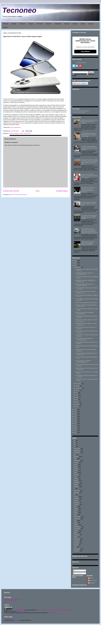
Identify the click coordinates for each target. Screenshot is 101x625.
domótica (76, 474)
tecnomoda (77, 538)
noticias (76, 512)
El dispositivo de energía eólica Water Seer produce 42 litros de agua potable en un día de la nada (89, 162)
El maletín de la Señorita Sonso (80, 111)
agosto (77, 390)
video (75, 546)
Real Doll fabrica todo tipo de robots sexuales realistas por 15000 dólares (88, 135)
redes (75, 520)
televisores (76, 540)
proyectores (77, 518)
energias (76, 480)
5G (74, 442)
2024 (75, 265)
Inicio (37, 191)
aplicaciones (77, 450)
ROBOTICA (22, 24)
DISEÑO (83, 24)
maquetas (76, 498)
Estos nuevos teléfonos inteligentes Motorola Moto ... (84, 313)
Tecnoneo (19, 10)
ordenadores (77, 516)
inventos (76, 496)
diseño (75, 472)
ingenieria (76, 492)
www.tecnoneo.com (22, 611)
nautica (76, 510)
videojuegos (77, 548)
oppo (11, 127)
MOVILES (66, 24)
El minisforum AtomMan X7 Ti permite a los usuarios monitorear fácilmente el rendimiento (89, 190)
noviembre (78, 383)
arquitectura (77, 452)
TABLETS (75, 24)
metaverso (76, 502)
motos (75, 506)
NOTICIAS (90, 24)
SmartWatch (77, 528)
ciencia (75, 464)
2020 (75, 416)
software (76, 530)
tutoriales (76, 544)
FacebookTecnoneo (81, 62)
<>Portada (7, 619)
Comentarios (77, 573)
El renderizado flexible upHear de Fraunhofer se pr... (84, 273)
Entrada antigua (62, 191)
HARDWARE (58, 24)
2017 (75, 423)
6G (74, 444)
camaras (76, 462)
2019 (75, 418)
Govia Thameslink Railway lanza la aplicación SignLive (84, 284)
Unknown (92, 583)
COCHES (14, 24)
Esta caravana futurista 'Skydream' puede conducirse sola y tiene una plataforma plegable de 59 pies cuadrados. (89, 231)
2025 (75, 263)
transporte (76, 542)
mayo (77, 397)
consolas (76, 468)
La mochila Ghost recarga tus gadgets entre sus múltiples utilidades (89, 217)
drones (75, 476)
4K (74, 440)
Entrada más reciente (11, 191)
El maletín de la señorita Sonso (12, 599)
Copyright (16, 620)
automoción (77, 460)
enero (77, 406)
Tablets (76, 532)
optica (75, 514)
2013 (75, 432)
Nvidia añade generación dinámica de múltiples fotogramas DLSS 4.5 (87, 243)
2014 (75, 430)
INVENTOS (48, 24)
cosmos (76, 470)
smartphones (27, 133)
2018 (75, 421)
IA (74, 488)
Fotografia (76, 482)
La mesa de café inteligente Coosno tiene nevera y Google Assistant (89, 148)
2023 (75, 409)
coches (76, 466)
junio (77, 395)
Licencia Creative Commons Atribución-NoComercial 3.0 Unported (54, 610)
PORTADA (5, 24)
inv (74, 494)
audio (75, 458)
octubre (78, 386)
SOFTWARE (39, 24)
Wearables (76, 550)
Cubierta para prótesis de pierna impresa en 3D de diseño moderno (89, 121)
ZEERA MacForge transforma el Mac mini (86, 302)
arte (75, 454)
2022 (75, 411)
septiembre (78, 388)
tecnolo (76, 536)
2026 (75, 260)
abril (77, 399)
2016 (75, 425)
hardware (76, 486)
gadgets (16, 133)
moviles (21, 133)
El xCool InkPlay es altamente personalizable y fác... (83, 361)
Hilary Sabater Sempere (18, 610)
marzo (77, 402)
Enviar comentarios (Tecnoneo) (19, 194)
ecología (76, 478)
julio (77, 392)
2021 (75, 414)
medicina (76, 500)
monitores (76, 504)
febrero (77, 404)
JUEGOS (5, 27)
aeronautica (77, 448)
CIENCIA (31, 24)
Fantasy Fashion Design (78, 112)
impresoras (77, 490)
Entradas (76, 570)
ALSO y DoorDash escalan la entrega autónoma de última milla (89, 204)
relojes (75, 522)
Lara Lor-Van (93, 580)
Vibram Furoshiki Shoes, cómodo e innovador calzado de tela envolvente (89, 176)
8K (74, 446)
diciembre (78, 267)
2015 (75, 428)
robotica (76, 524)
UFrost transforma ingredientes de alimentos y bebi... (84, 339)
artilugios (11, 133)
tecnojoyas (76, 534)
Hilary (91, 578)
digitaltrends (17, 127)
